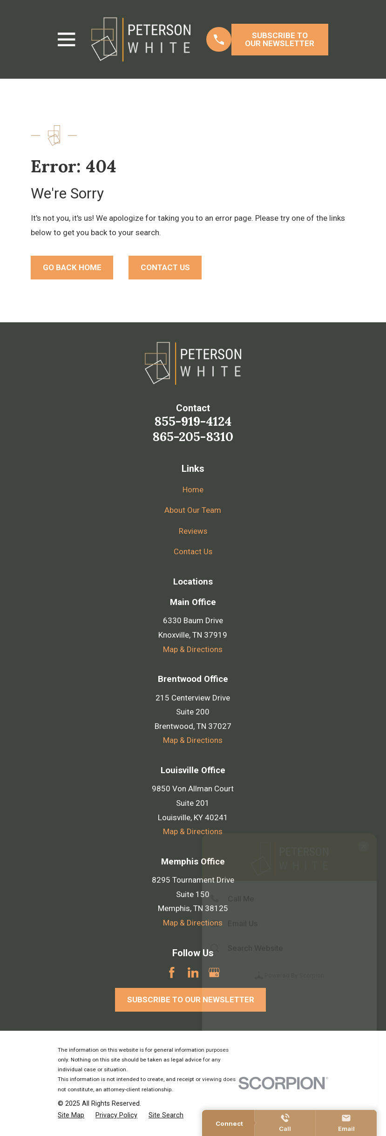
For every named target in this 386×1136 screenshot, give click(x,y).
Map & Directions (193, 649)
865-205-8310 (192, 436)
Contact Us (192, 551)
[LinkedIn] (193, 972)
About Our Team (192, 510)
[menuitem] (71, 1115)
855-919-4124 (192, 421)
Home (193, 489)
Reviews (192, 531)
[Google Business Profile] (214, 972)
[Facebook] (171, 972)
